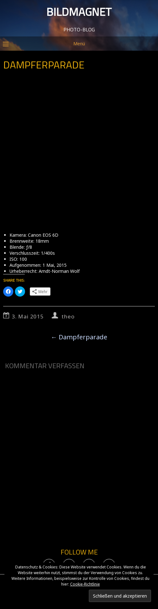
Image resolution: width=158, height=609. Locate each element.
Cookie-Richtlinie (85, 584)
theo (68, 316)
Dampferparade (79, 337)
